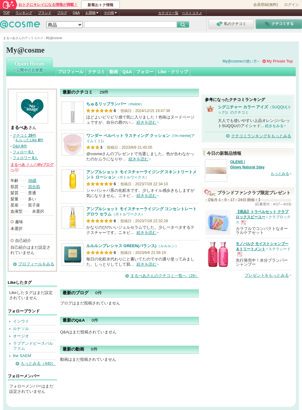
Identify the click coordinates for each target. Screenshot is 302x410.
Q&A (76, 12)
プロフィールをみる (36, 264)
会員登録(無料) (265, 4)
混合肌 (34, 186)
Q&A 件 (20, 146)
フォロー (144, 71)
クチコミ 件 (24, 135)
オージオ (21, 336)
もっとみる (280, 173)
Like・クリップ (173, 71)
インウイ (21, 321)
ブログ (62, 12)
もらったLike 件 (29, 140)
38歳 (32, 180)
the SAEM (22, 355)
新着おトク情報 (100, 5)
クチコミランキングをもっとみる (261, 136)
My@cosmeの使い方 (239, 61)
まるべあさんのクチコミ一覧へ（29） (164, 275)
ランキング (23, 12)
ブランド (44, 12)
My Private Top (280, 61)
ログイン (291, 4)
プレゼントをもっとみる (267, 275)
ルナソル (21, 328)
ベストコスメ (192, 13)
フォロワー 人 (25, 158)
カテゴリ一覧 (168, 13)
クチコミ (96, 71)
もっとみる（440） (38, 363)
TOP (6, 12)
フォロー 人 (23, 152)
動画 (113, 71)
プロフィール (71, 71)
